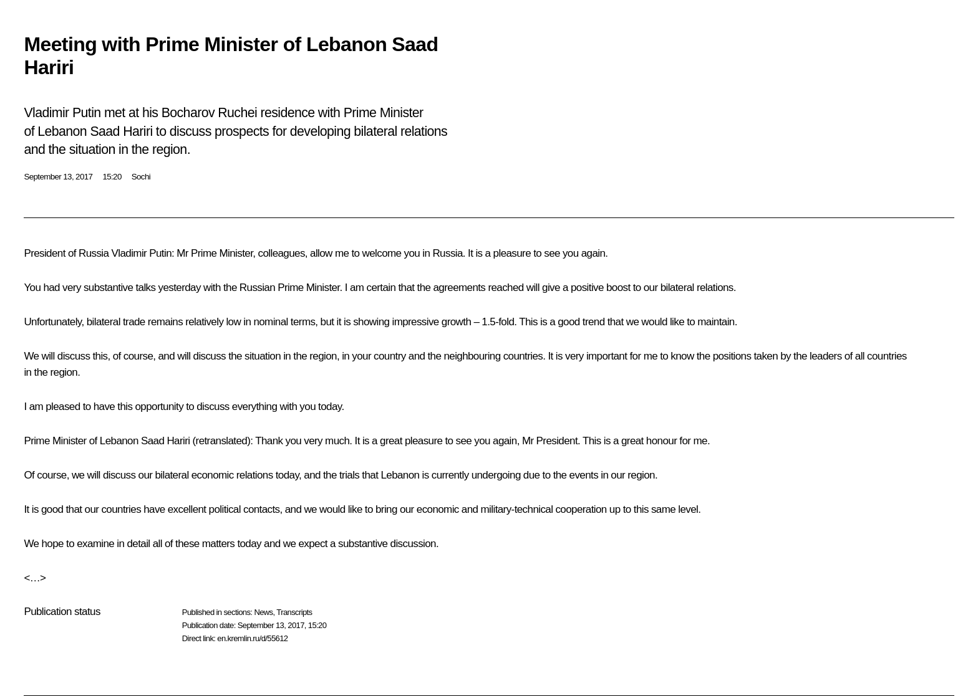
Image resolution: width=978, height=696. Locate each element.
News (263, 612)
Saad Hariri (165, 441)
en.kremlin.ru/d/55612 (252, 638)
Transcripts (294, 612)
